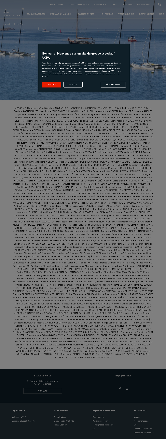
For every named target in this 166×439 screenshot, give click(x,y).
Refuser (73, 84)
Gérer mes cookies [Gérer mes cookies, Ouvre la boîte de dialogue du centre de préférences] (113, 84)
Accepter (52, 84)
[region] (84, 68)
